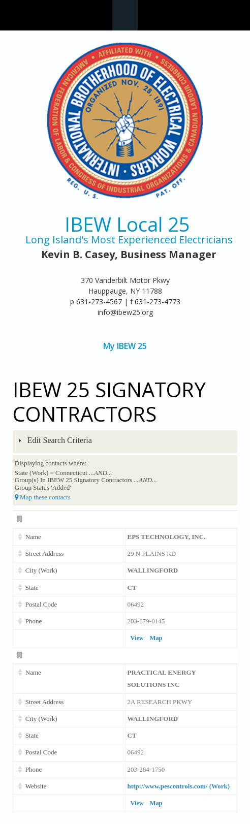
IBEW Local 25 (127, 224)
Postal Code (41, 604)
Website (36, 786)
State (32, 587)
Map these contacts (43, 497)
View (137, 638)
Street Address (44, 553)
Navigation (125, 15)
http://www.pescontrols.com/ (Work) (179, 786)
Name (33, 537)
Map (156, 638)
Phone (33, 621)
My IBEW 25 (125, 346)
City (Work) (41, 570)
